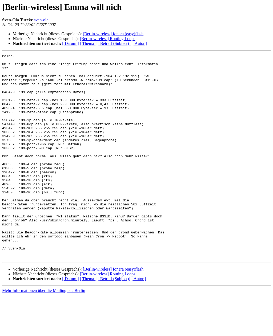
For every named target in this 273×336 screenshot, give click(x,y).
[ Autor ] (140, 43)
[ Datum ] (70, 43)
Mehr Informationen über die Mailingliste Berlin (43, 331)
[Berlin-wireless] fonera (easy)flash (113, 34)
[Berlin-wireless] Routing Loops (107, 38)
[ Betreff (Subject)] (114, 319)
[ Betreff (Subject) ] (114, 43)
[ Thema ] (88, 43)
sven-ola (41, 20)
